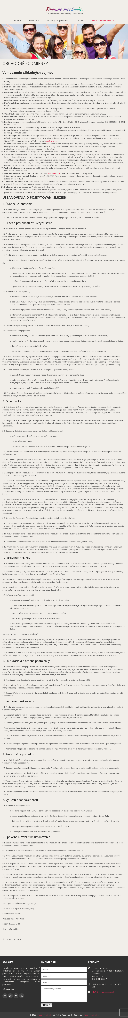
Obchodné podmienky (103, 20)
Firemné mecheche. (45, 1015)
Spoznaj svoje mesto (57, 20)
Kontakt (80, 20)
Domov (17, 20)
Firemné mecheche (91, 1015)
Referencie (34, 20)
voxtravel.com (52, 141)
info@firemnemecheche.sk (103, 992)
